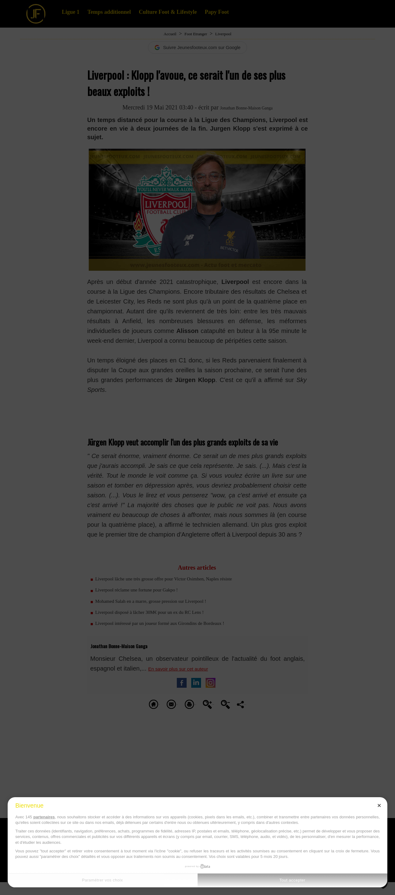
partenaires (44, 817)
